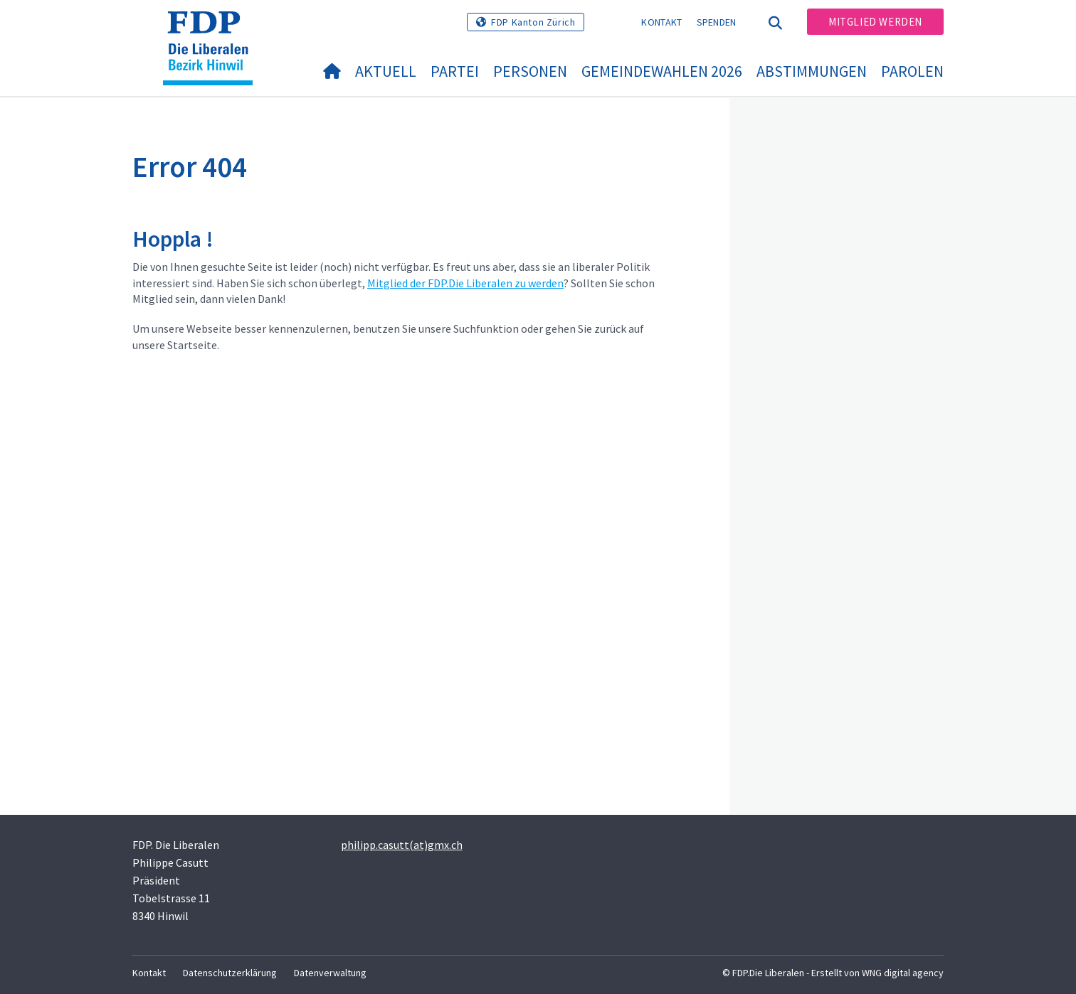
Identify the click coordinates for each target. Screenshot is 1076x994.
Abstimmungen (811, 71)
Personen (530, 71)
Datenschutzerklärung (230, 972)
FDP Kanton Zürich (533, 22)
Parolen (912, 71)
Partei (455, 71)
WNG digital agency (903, 972)
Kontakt (661, 22)
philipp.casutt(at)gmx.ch (402, 845)
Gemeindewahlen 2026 (661, 71)
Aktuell (385, 71)
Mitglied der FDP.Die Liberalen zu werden (465, 283)
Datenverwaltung (330, 972)
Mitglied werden (875, 21)
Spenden (717, 22)
